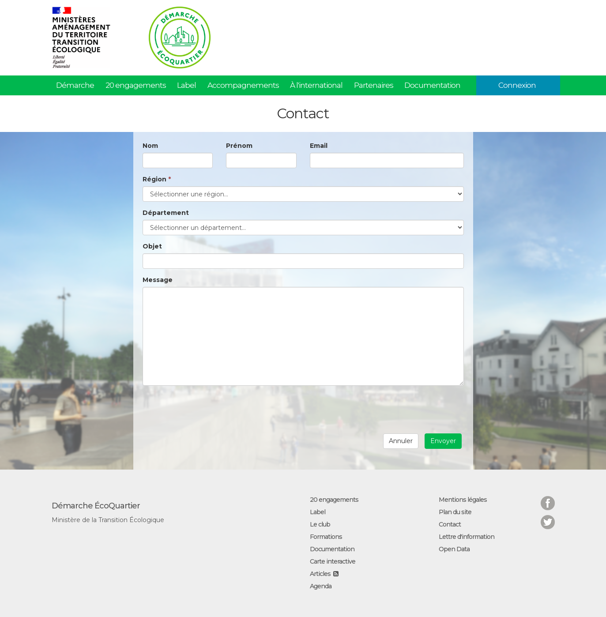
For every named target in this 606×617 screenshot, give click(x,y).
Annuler (401, 441)
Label (186, 85)
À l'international (316, 85)
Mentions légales (463, 500)
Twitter (548, 516)
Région (157, 179)
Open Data (454, 549)
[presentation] (210, 409)
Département (166, 213)
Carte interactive (332, 561)
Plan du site (455, 512)
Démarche (75, 85)
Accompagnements (243, 85)
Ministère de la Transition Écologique (108, 520)
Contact (450, 524)
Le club (320, 524)
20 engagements (135, 85)
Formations (326, 537)
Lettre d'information (466, 537)
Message (158, 280)
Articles (320, 574)
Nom (150, 146)
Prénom (239, 146)
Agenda (320, 586)
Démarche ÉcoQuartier (96, 506)
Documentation (432, 85)
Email (318, 146)
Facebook (548, 497)
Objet (152, 246)
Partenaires (373, 85)
